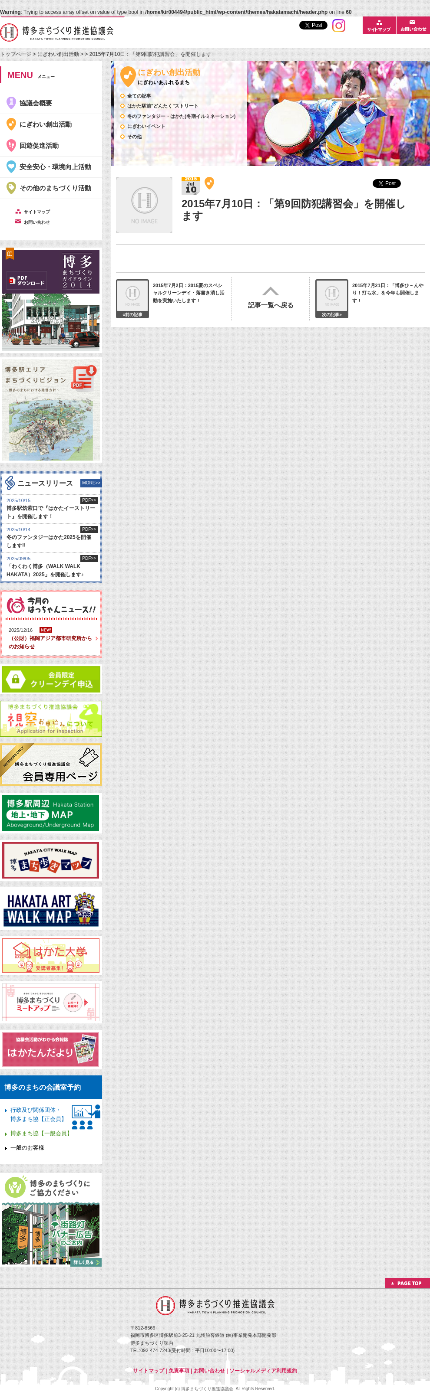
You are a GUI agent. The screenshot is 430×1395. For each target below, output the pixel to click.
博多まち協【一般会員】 (41, 1133)
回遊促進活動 (39, 145)
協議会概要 (36, 103)
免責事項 (179, 1371)
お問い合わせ (209, 1371)
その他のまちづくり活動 (55, 188)
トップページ (16, 54)
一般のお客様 (27, 1147)
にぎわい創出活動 (58, 54)
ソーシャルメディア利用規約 (263, 1371)
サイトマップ (148, 1371)
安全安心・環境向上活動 (55, 166)
